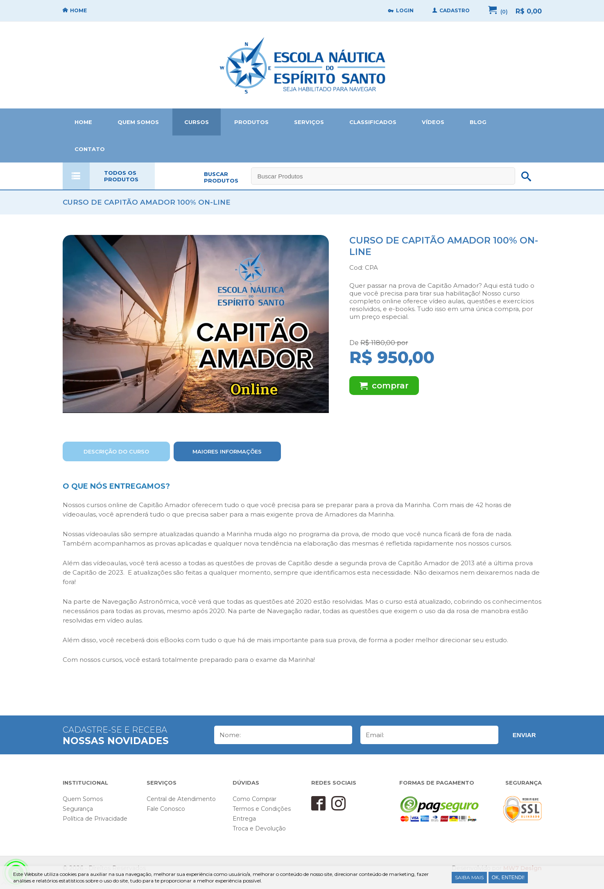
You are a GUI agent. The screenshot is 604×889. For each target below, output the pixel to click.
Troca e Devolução (259, 828)
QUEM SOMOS (138, 122)
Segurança (78, 809)
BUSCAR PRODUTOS (221, 177)
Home (302, 65)
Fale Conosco (166, 809)
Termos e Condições (262, 809)
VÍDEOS (433, 122)
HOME (83, 122)
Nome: (230, 735)
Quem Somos (83, 799)
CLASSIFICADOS (372, 122)
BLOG (478, 122)
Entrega (244, 818)
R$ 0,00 (529, 11)
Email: (375, 735)
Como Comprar (254, 799)
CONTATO (90, 149)
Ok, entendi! (508, 877)
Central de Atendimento (181, 799)
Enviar (524, 734)
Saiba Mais (469, 877)
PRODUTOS (251, 122)
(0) (504, 12)
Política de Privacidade (95, 818)
